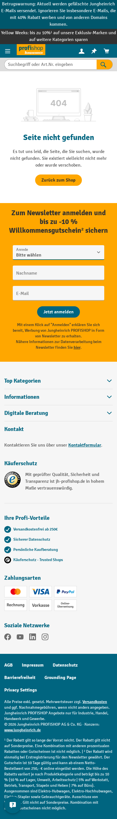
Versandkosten (94, 701)
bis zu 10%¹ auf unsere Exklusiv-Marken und (73, 33)
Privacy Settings (20, 690)
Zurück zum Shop (58, 180)
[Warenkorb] (106, 51)
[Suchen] (105, 64)
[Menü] (8, 51)
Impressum (33, 665)
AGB (8, 665)
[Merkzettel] (94, 51)
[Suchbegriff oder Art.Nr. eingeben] (50, 64)
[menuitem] (81, 51)
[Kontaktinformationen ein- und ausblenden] (12, 804)
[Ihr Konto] (81, 51)
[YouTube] (20, 638)
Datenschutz (65, 665)
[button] (58, 413)
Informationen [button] (58, 396)
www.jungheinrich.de (22, 730)
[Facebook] (7, 638)
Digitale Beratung (26, 413)
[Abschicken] (58, 312)
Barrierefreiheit (19, 677)
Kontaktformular (84, 445)
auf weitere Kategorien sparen (58, 39)
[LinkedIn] (32, 638)
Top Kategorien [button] (58, 380)
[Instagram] (45, 638)
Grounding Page (60, 677)
